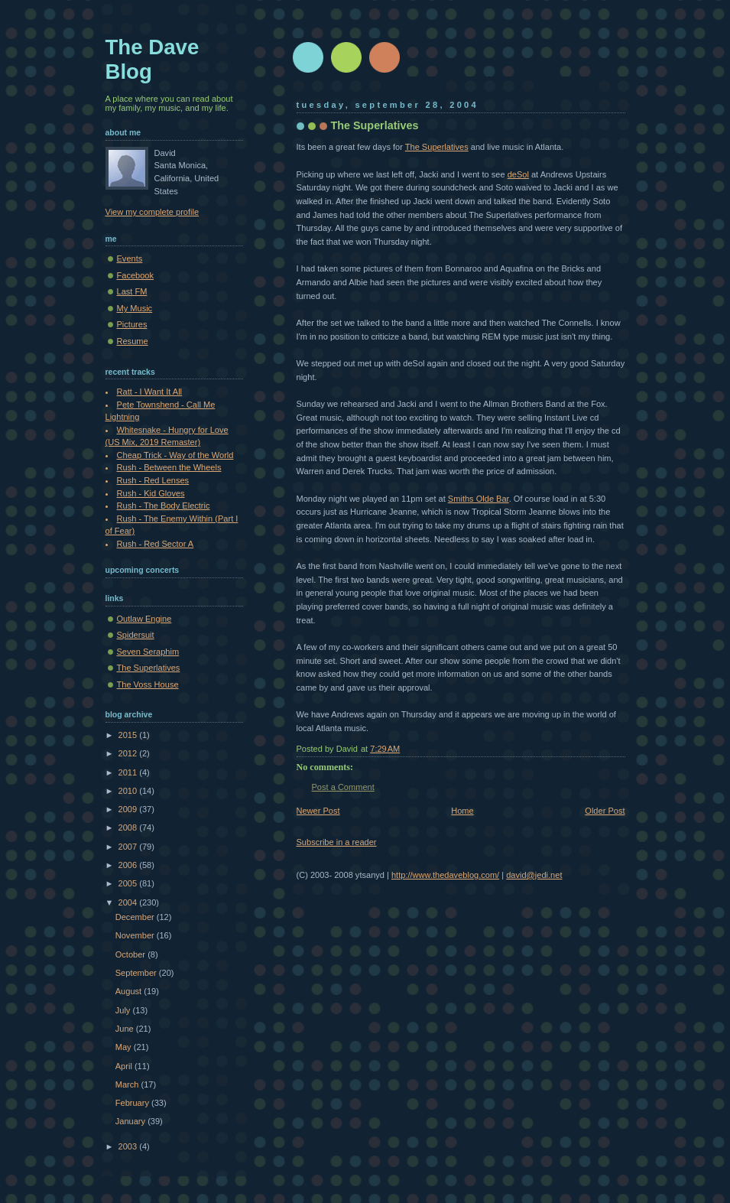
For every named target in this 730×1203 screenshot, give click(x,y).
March (128, 1084)
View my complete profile (152, 211)
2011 (129, 772)
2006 (129, 865)
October (131, 954)
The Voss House (148, 684)
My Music (135, 308)
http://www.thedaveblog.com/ (445, 874)
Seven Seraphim (148, 651)
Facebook (135, 275)
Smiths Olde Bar (478, 498)
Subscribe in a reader (337, 842)
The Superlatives (375, 125)
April (125, 1066)
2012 (129, 753)
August (129, 991)
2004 (129, 902)
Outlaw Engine (144, 618)
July (124, 1010)
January (131, 1121)
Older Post (605, 810)
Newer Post (318, 810)
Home (462, 810)
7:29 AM (385, 748)
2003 (129, 1146)
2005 (129, 883)
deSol (518, 174)
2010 (129, 790)
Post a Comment (343, 787)
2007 (129, 846)
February (133, 1102)
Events (130, 258)
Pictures (132, 324)
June (125, 1028)
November (136, 935)
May (124, 1047)
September (137, 972)
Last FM (132, 291)
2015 (129, 735)
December (136, 917)
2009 (129, 809)
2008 (129, 827)
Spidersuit (135, 634)
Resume (132, 341)
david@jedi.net (534, 874)
